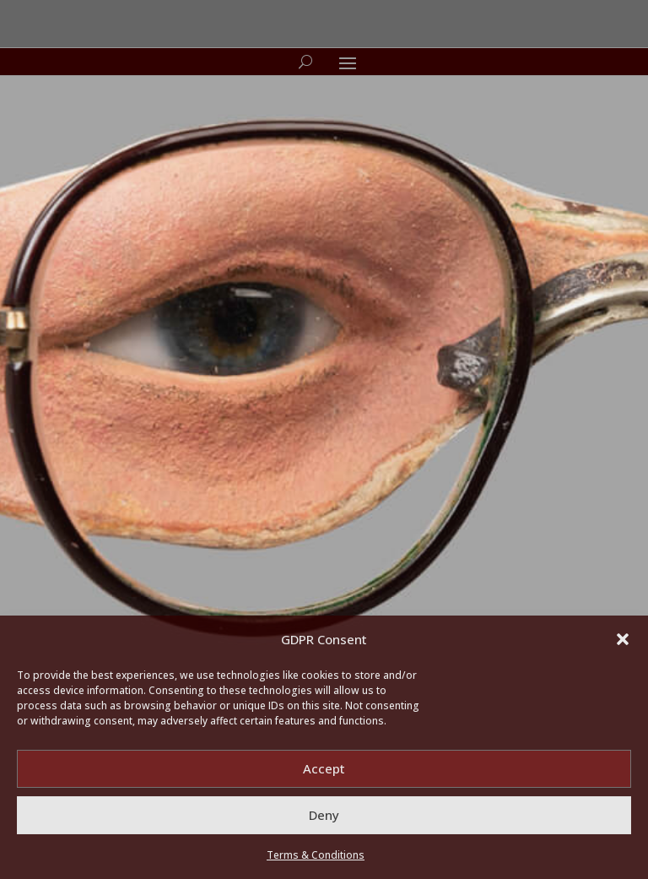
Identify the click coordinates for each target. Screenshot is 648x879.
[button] (622, 639)
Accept (324, 768)
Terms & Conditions (315, 855)
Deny (324, 814)
